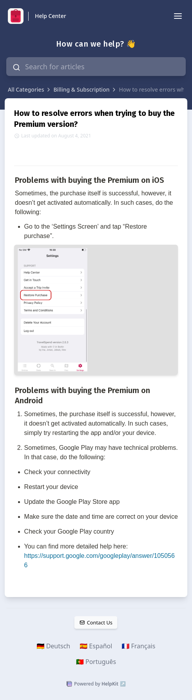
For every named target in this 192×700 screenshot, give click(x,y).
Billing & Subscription (81, 89)
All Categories (26, 89)
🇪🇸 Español (96, 646)
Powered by (96, 683)
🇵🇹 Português (96, 661)
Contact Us (96, 622)
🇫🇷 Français (138, 646)
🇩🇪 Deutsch (54, 646)
